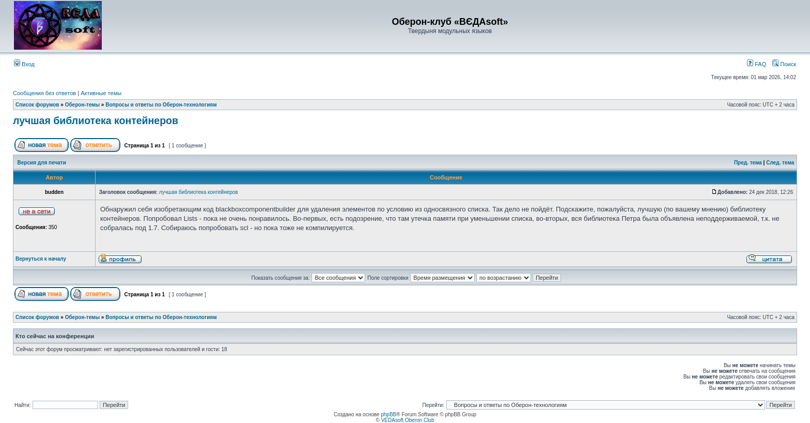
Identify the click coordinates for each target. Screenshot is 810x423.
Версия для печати (42, 162)
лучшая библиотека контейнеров (95, 120)
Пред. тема (748, 162)
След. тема (780, 162)
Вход (24, 64)
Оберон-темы (82, 105)
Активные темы (101, 93)
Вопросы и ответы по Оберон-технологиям (160, 105)
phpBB (388, 414)
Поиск (784, 64)
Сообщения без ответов (44, 93)
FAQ (756, 64)
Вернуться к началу (40, 259)
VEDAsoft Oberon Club (407, 420)
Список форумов (37, 105)
